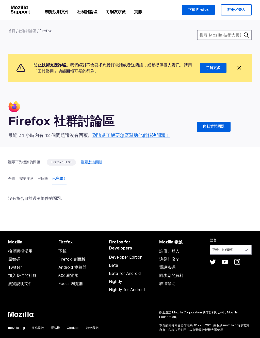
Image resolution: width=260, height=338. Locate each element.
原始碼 (14, 259)
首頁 (11, 31)
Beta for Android (125, 273)
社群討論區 (87, 11)
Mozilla (21, 314)
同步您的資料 (171, 275)
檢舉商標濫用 (20, 251)
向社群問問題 (213, 126)
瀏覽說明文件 (57, 11)
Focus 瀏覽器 (70, 283)
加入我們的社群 (22, 275)
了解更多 (213, 68)
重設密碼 (167, 267)
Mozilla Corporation (187, 312)
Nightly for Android (127, 289)
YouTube (225, 262)
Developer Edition (125, 257)
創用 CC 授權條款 (193, 330)
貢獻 (138, 11)
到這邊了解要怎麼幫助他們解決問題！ (131, 135)
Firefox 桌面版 (71, 259)
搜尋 (246, 35)
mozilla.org (16, 328)
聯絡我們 (92, 328)
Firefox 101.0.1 (61, 162)
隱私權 (55, 328)
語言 (213, 240)
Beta (113, 265)
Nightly (115, 281)
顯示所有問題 (91, 162)
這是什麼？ (169, 259)
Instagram (237, 262)
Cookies (73, 328)
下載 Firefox (198, 10)
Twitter (15, 267)
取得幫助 (167, 283)
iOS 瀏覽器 (68, 275)
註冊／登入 (236, 10)
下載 (62, 251)
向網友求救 (116, 11)
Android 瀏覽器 (72, 267)
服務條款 (38, 328)
